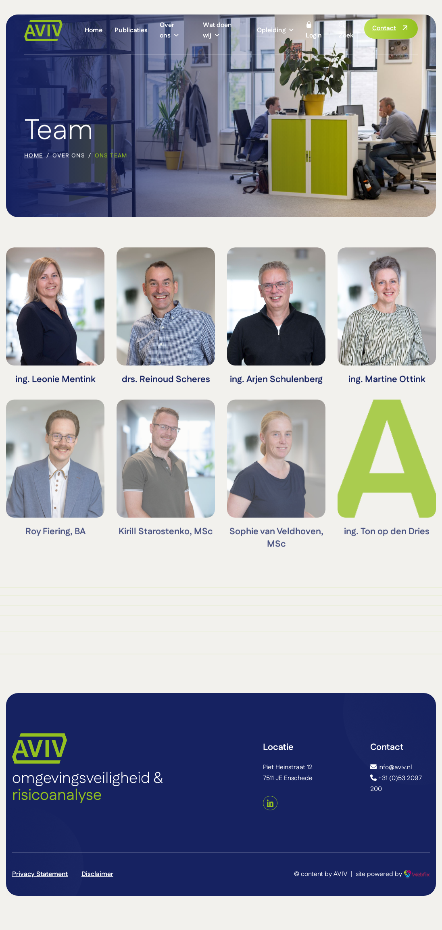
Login (314, 30)
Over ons (167, 30)
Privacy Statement (40, 874)
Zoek (346, 30)
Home (93, 30)
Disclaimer (97, 874)
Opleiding (271, 30)
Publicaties (131, 30)
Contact (384, 28)
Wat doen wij (217, 30)
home (33, 157)
